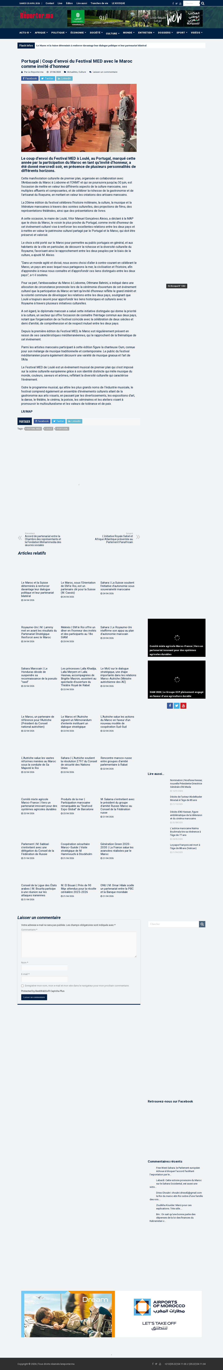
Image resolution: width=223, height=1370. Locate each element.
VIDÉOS (195, 32)
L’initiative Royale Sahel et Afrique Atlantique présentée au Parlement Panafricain (114, 538)
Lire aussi (82, 3)
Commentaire (29, 929)
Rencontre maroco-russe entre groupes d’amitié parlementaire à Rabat (116, 761)
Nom (24, 962)
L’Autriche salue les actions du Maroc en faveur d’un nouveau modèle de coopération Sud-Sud (117, 721)
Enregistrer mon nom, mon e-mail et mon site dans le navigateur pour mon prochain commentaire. (77, 985)
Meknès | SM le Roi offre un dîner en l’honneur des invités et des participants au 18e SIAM (78, 632)
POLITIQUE (58, 32)
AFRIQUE (40, 32)
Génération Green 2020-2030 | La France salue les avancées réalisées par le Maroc (117, 849)
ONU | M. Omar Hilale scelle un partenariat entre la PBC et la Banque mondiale (117, 889)
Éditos (69, 3)
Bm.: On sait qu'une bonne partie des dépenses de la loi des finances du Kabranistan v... (172, 1217)
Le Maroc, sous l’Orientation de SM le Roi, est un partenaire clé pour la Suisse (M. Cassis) (78, 587)
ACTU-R (24, 32)
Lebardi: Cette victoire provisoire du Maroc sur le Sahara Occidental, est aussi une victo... (176, 1183)
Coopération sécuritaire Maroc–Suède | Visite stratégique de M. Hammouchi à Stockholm (76, 849)
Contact (50, 3)
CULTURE (111, 33)
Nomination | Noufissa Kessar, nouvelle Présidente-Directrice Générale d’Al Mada (186, 783)
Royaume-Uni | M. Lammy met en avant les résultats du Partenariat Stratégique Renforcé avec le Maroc (39, 632)
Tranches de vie (99, 3)
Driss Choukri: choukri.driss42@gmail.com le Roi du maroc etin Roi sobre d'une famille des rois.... (176, 1196)
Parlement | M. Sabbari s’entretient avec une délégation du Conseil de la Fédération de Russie (37, 849)
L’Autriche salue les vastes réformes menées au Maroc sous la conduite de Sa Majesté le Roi (38, 763)
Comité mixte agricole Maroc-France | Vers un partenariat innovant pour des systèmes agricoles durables (39, 804)
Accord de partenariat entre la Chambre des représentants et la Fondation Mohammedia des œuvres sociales (44, 539)
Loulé (49, 429)
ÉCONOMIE (77, 32)
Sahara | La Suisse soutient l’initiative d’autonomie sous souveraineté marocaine (117, 586)
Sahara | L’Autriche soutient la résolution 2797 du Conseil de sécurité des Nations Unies (79, 763)
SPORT (180, 32)
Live (60, 3)
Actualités (72, 72)
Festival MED (33, 429)
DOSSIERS (164, 32)
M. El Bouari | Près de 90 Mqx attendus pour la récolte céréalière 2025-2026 (78, 889)
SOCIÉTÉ (95, 32)
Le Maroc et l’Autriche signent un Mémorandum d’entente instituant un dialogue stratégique (76, 721)
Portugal (62, 429)
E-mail (25, 974)
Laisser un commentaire (105, 72)
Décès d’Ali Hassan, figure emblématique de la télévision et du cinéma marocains (186, 815)
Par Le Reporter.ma (33, 72)
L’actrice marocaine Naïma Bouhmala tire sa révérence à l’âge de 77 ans (185, 831)
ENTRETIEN (145, 32)
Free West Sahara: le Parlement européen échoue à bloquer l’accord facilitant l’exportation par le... (175, 1171)
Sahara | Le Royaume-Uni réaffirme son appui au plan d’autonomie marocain (117, 631)
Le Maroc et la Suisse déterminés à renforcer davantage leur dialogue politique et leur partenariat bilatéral (91, 45)
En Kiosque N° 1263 (176, 286)
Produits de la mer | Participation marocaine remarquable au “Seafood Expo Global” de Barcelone (77, 804)
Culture (82, 72)
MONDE (127, 32)
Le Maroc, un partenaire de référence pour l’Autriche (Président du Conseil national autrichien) (37, 721)
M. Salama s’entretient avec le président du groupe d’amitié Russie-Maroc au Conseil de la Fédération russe (117, 806)
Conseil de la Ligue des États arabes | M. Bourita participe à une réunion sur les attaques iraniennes (39, 890)
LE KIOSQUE (118, 3)
